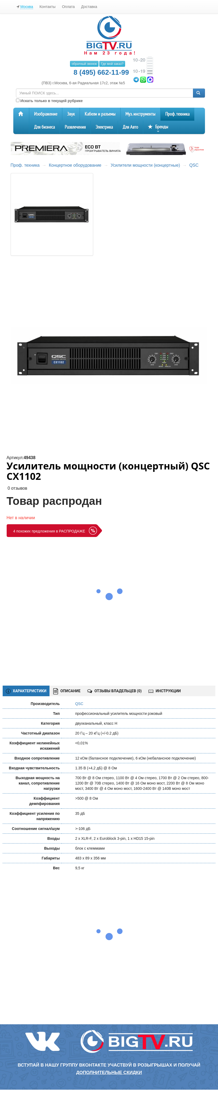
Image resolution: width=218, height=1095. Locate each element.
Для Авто (130, 127)
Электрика (104, 127)
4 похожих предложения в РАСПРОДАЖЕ (49, 531)
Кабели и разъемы (100, 114)
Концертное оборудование (75, 165)
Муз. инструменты (140, 114)
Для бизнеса (44, 127)
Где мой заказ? (112, 64)
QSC (194, 165)
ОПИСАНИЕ (66, 691)
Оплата (68, 7)
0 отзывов (17, 488)
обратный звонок (84, 64)
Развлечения (75, 127)
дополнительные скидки (109, 1072)
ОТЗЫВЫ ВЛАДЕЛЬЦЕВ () (114, 691)
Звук (71, 114)
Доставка (89, 7)
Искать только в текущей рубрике (49, 101)
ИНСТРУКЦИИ (165, 691)
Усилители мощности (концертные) (145, 165)
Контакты (47, 7)
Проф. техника (177, 114)
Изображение (45, 114)
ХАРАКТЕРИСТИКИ (26, 691)
